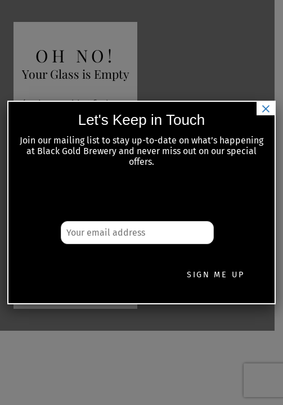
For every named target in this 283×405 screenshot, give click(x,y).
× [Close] (265, 108)
